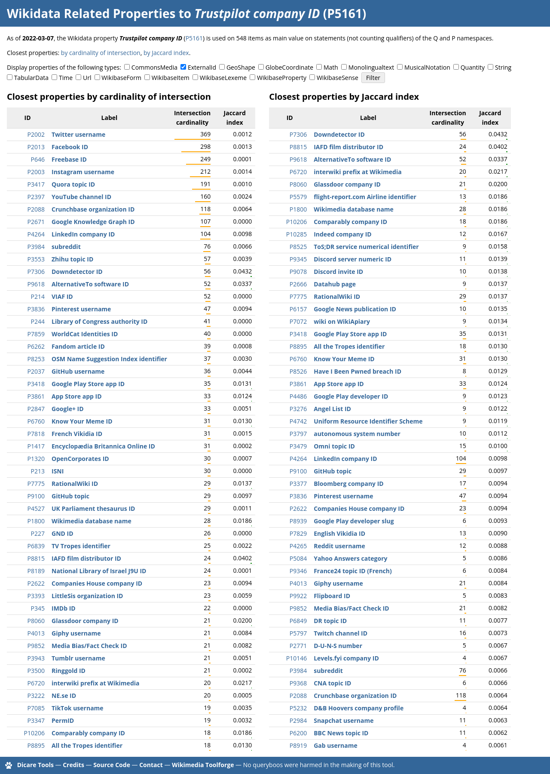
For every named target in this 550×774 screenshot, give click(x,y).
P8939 (298, 521)
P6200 (298, 733)
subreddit (66, 247)
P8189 (36, 571)
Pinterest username (81, 309)
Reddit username (339, 546)
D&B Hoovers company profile (358, 708)
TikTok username (78, 708)
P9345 (298, 259)
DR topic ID (330, 621)
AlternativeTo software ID (90, 284)
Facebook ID (70, 147)
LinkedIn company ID (83, 234)
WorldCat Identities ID (85, 334)
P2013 (36, 147)
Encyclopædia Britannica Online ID (103, 446)
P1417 (36, 446)
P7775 (36, 483)
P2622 (36, 583)
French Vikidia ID (77, 434)
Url (87, 78)
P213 (38, 471)
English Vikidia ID (339, 533)
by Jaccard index (166, 53)
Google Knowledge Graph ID (93, 222)
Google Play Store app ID (88, 384)
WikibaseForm (121, 78)
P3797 (298, 434)
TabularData (31, 78)
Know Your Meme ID (82, 421)
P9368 (298, 683)
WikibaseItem (170, 78)
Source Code (111, 765)
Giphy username (76, 633)
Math (331, 67)
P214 (38, 296)
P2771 (298, 646)
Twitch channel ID (340, 633)
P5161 (194, 38)
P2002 (36, 134)
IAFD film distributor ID (86, 558)
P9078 (298, 271)
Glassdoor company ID (85, 621)
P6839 (36, 546)
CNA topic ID (332, 683)
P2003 (36, 172)
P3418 (36, 384)
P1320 (36, 459)
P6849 (298, 621)
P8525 (298, 247)
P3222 (36, 695)
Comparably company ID (88, 733)
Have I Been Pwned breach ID (357, 371)
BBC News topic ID (341, 733)
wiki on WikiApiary (342, 321)
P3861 (36, 396)
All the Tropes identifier (87, 745)
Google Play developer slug (354, 521)
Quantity (473, 67)
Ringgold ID (69, 670)
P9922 (298, 596)
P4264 (36, 234)
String (503, 67)
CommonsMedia (154, 67)
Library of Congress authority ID (99, 321)
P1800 (36, 521)
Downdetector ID (77, 271)
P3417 (36, 184)
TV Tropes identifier (81, 546)
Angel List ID (332, 409)
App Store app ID (77, 396)
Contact (151, 765)
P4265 (298, 546)
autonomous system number (357, 434)
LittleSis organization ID (87, 596)
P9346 (298, 571)
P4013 (36, 633)
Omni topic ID (334, 446)
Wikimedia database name (91, 521)
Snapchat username (343, 720)
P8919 (298, 745)
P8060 (36, 621)
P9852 (36, 646)
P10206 (34, 733)
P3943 (36, 658)
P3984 (36, 247)
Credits (73, 765)
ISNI (58, 471)
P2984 (298, 720)
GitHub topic (70, 496)
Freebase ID (69, 159)
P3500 (36, 670)
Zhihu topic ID (72, 259)
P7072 (298, 321)
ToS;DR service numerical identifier (366, 247)
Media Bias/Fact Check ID (89, 646)
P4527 (36, 508)
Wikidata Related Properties (91, 13)
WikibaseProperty (281, 78)
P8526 (298, 371)
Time (66, 78)
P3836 (36, 309)
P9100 (36, 496)
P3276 (298, 409)
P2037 (36, 371)
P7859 (36, 334)
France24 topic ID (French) (353, 571)
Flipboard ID (332, 596)
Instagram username (83, 172)
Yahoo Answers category (350, 558)
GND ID (62, 533)
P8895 (36, 745)
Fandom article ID (78, 346)
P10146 (296, 658)
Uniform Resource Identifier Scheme (368, 421)
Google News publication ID (355, 309)
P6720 (36, 683)
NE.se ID (64, 695)
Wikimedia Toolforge (203, 765)
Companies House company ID (97, 583)
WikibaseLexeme (223, 78)
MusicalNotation (427, 67)
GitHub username (78, 371)
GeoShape (240, 67)
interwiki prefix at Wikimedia (95, 683)
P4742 (298, 421)
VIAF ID (62, 296)
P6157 (298, 309)
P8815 (36, 558)
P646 (38, 159)
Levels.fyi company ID (346, 658)
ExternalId (202, 67)
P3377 (298, 483)
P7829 (298, 533)
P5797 (298, 633)
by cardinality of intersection (101, 53)
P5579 (298, 197)
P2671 (36, 222)
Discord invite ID (338, 271)
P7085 (36, 708)
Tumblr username (78, 658)
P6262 (36, 346)
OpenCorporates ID (80, 459)
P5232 (298, 708)
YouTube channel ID (81, 197)
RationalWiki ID (75, 483)
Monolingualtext (371, 67)
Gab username (336, 745)
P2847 (36, 409)
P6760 (36, 421)
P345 (38, 608)
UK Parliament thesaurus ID (93, 508)
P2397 (36, 197)
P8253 (36, 359)
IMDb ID (64, 608)
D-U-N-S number (338, 646)
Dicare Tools (35, 765)
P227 (38, 533)
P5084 (298, 558)
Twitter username (78, 134)
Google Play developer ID (351, 396)
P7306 (36, 271)
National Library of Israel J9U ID (99, 571)
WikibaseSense (337, 78)
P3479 (298, 446)
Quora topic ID (73, 184)
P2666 (298, 284)
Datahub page (335, 284)
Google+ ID (68, 409)
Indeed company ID (342, 234)
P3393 (36, 596)
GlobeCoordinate (289, 67)
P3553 (36, 259)
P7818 (36, 434)
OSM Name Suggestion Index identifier (109, 359)
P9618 (36, 284)
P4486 (298, 396)
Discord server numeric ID (352, 259)
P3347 (36, 720)
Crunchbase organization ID (93, 209)
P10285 (296, 234)
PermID (63, 720)
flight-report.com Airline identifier (365, 197)
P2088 (36, 209)
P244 (38, 321)
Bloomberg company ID (349, 483)
